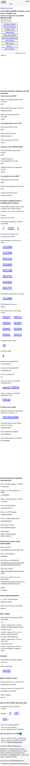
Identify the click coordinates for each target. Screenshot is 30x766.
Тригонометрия (9, 32)
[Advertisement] (15, 72)
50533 (7, 671)
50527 (7, 317)
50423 (18, 334)
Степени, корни (9, 29)
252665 (7, 264)
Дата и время (10, 40)
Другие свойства (9, 49)
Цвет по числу (9, 43)
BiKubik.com (17, 746)
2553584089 (11, 417)
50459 (18, 329)
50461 (7, 329)
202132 (7, 258)
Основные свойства (10, 26)
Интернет (9, 46)
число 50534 (11, 387)
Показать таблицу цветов (14, 742)
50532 (7, 399)
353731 (7, 276)
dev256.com (25, 763)
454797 (7, 288)
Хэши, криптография (10, 35)
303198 (7, 270)
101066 (7, 247)
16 (4, 345)
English (28, 1)
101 (5, 719)
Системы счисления (10, 24)
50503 (7, 323)
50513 (18, 317)
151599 (7, 253)
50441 (7, 334)
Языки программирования (9, 38)
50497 (18, 323)
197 (16, 713)
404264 (7, 282)
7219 (10, 228)
